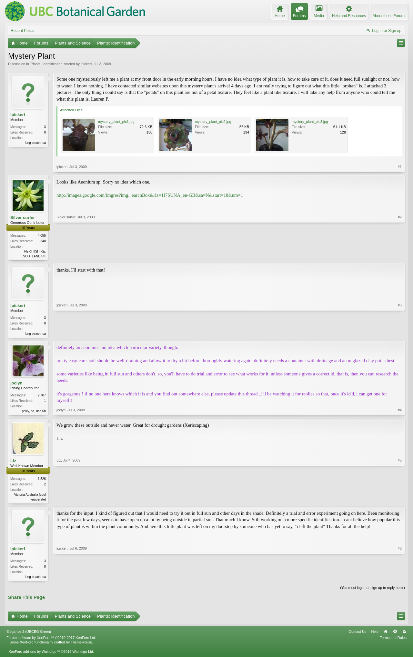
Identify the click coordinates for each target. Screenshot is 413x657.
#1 (400, 167)
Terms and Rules (393, 640)
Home (385, 634)
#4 (400, 411)
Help (374, 634)
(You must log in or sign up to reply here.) (372, 590)
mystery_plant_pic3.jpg (310, 122)
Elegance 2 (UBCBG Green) (28, 634)
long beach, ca (35, 142)
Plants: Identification (46, 64)
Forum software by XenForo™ (51, 640)
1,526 (42, 480)
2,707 (42, 396)
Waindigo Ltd (82, 654)
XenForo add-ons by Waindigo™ (34, 654)
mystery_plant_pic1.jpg (116, 122)
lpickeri (86, 64)
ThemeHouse (81, 645)
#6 (400, 578)
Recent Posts (22, 30)
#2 (400, 255)
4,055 (42, 235)
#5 (400, 500)
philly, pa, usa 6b (34, 412)
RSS (404, 634)
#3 (400, 333)
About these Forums (389, 16)
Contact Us (357, 634)
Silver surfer (22, 217)
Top (395, 634)
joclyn (16, 384)
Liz (13, 462)
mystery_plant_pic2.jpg (213, 122)
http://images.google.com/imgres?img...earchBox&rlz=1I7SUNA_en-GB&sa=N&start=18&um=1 (149, 195)
